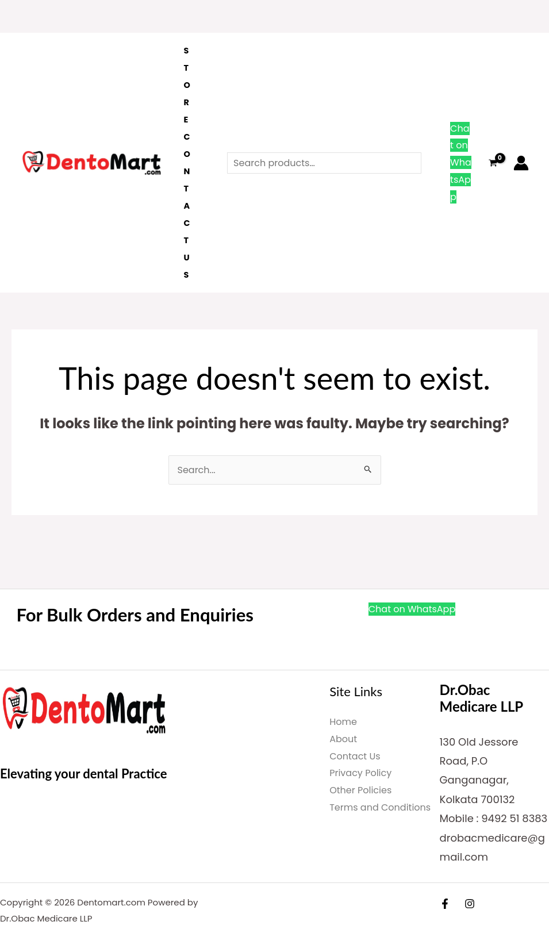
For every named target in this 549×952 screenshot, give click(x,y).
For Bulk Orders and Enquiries (137, 614)
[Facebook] (445, 904)
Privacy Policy (360, 773)
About (343, 739)
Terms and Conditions (380, 807)
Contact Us (186, 206)
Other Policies (360, 790)
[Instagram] (469, 904)
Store (186, 85)
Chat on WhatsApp (460, 163)
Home (343, 721)
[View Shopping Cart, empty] (492, 163)
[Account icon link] (521, 163)
